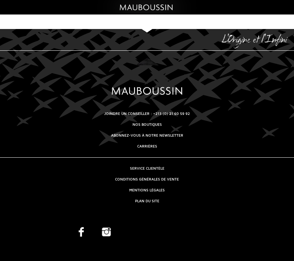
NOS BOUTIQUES (147, 125)
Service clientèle (147, 168)
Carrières (147, 146)
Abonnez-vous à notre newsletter (147, 135)
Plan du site (147, 201)
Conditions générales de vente (147, 179)
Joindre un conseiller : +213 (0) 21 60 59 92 (147, 114)
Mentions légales (147, 190)
